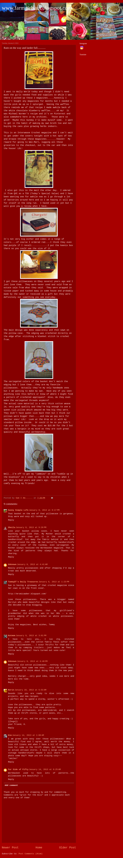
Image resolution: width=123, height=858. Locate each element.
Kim (10, 735)
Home (39, 847)
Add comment (11, 785)
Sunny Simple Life (18, 510)
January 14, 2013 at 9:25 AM (45, 769)
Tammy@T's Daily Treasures (23, 582)
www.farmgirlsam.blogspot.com (37, 8)
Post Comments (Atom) (31, 854)
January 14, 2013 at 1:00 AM (28, 735)
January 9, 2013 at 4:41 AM (32, 564)
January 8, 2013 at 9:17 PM (44, 510)
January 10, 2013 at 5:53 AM (30, 690)
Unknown (12, 564)
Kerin (11, 690)
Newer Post (10, 847)
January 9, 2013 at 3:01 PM (31, 635)
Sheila (11, 527)
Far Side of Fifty (18, 769)
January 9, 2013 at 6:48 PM (32, 661)
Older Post (67, 847)
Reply (11, 520)
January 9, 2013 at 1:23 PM (54, 582)
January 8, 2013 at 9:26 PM (31, 527)
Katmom (11, 635)
